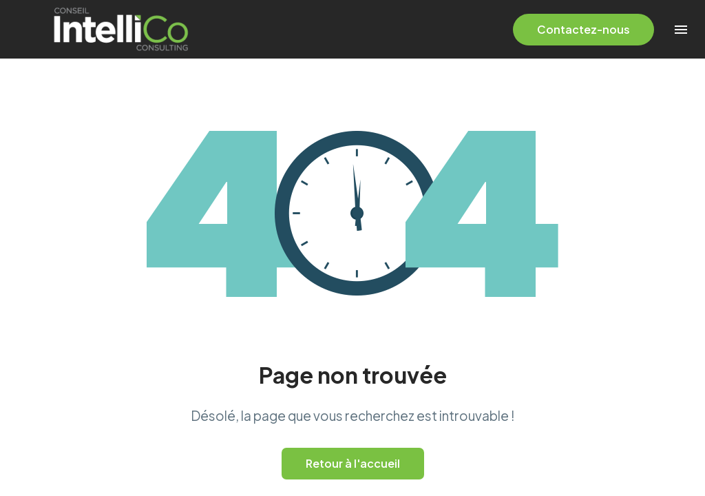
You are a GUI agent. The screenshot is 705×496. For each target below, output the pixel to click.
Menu (681, 29)
